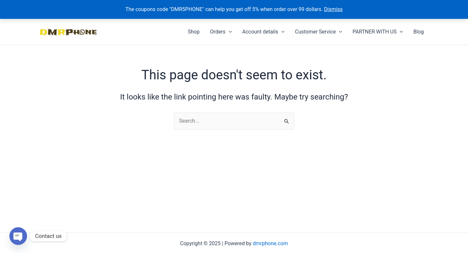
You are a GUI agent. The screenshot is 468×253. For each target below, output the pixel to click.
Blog (418, 32)
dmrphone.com (270, 243)
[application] (229, 32)
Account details (263, 32)
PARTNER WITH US (378, 32)
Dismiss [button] (333, 9)
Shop (194, 32)
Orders (221, 32)
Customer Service (318, 32)
